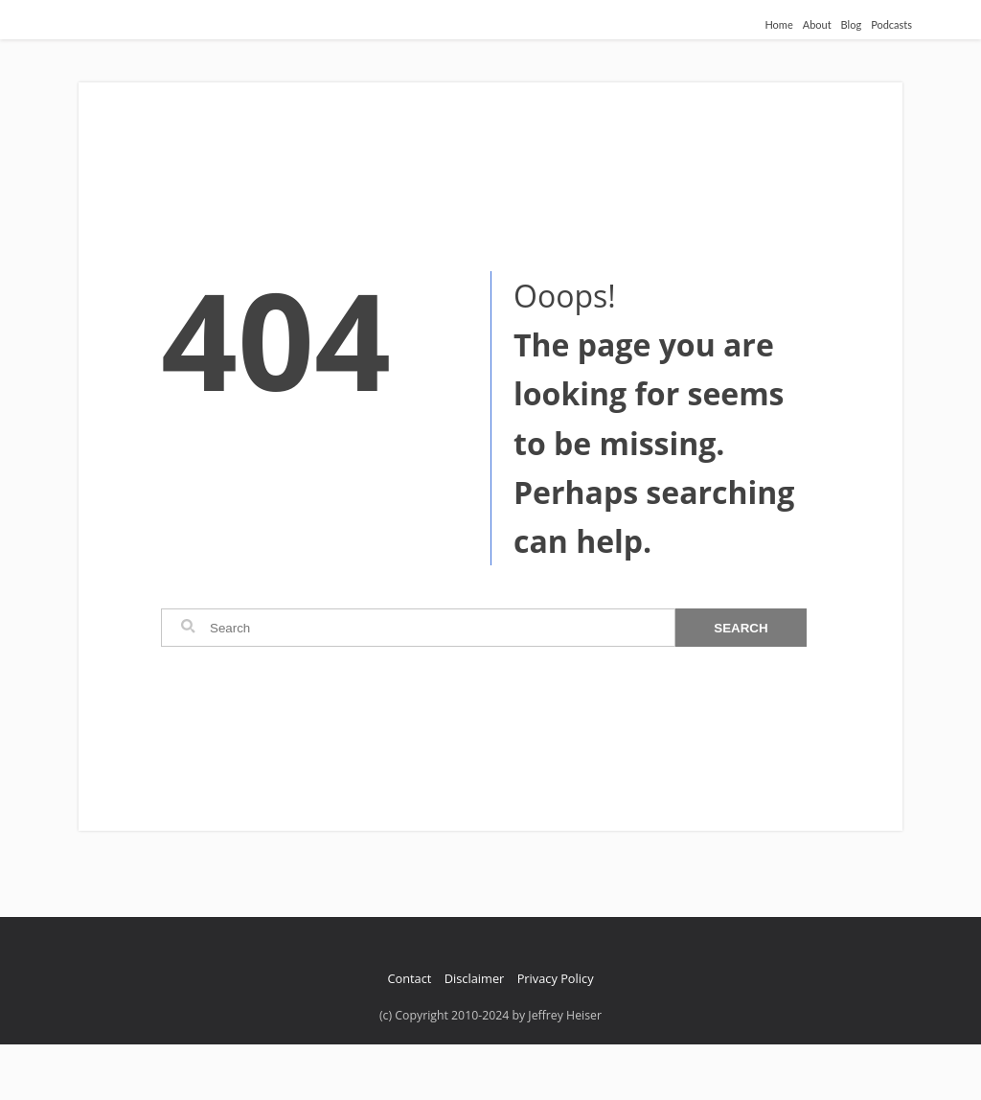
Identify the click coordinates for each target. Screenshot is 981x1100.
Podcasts (891, 24)
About (817, 24)
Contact (409, 978)
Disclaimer (475, 978)
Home (778, 24)
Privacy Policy (555, 978)
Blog (851, 24)
